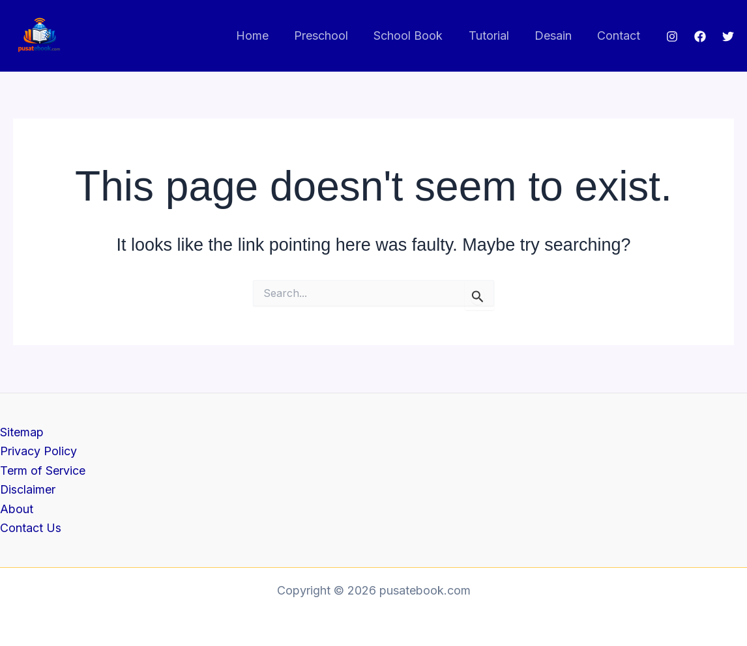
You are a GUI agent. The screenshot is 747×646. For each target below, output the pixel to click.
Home (264, 35)
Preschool (331, 35)
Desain (556, 35)
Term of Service (42, 470)
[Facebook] (700, 36)
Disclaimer (28, 489)
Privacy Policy (38, 451)
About (16, 509)
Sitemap (22, 431)
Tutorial (494, 35)
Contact (619, 35)
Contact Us (30, 528)
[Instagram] (672, 36)
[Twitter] (728, 36)
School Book (415, 35)
